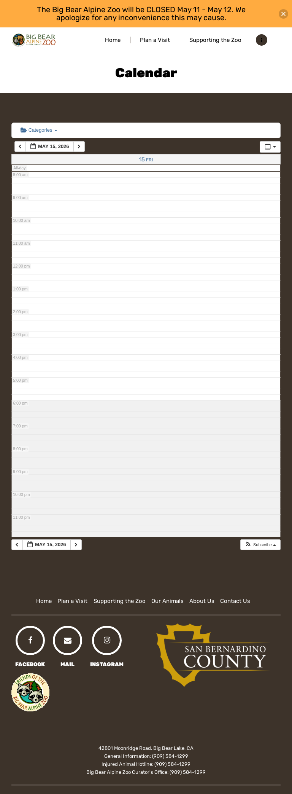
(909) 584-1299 (170, 756)
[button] (260, 545)
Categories (39, 130)
